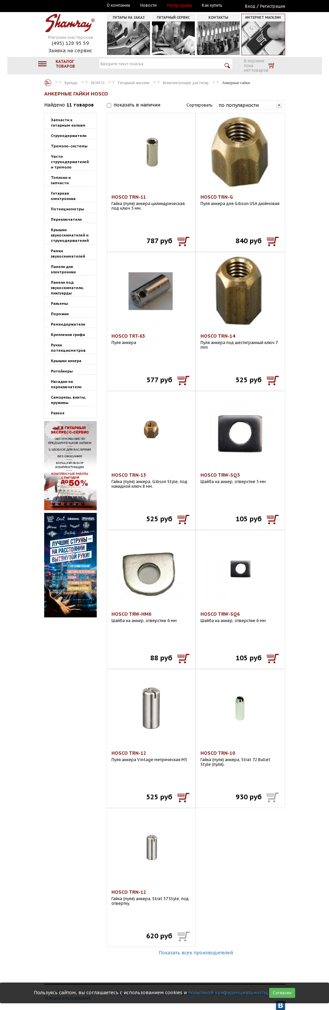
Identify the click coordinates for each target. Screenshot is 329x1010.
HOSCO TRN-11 (128, 197)
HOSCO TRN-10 (217, 753)
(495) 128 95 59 (70, 43)
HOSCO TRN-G (216, 197)
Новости (148, 5)
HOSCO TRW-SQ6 (220, 614)
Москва (75, 5)
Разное (58, 413)
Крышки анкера (66, 360)
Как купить (212, 5)
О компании (118, 5)
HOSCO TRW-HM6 (131, 614)
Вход (250, 6)
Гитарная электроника (63, 196)
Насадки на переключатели (66, 384)
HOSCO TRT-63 (128, 336)
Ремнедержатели (68, 324)
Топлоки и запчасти (61, 180)
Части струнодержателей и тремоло (70, 162)
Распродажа (179, 5)
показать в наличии (136, 105)
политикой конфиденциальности (227, 993)
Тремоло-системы (69, 146)
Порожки (60, 314)
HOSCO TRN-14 (217, 336)
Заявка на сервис (70, 50)
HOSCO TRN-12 (128, 753)
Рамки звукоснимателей (68, 254)
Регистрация (272, 6)
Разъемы (59, 303)
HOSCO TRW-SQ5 (220, 475)
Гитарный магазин (133, 82)
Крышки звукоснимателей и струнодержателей (70, 235)
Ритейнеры (62, 371)
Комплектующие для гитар (186, 82)
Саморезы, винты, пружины (68, 400)
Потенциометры (67, 209)
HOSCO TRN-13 (128, 475)
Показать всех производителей (196, 953)
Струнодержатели (68, 135)
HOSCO (97, 82)
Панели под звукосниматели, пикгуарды (67, 287)
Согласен (282, 992)
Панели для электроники (63, 269)
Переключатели (66, 219)
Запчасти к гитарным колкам (68, 123)
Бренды (48, 82)
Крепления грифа (68, 334)
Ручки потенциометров (68, 348)
